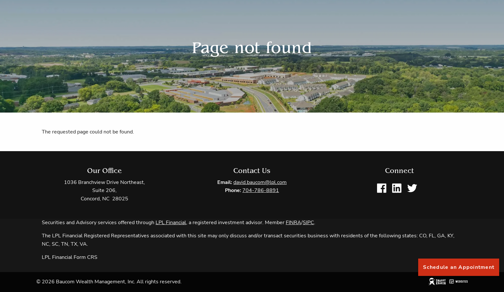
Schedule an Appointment (458, 267)
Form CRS (85, 257)
